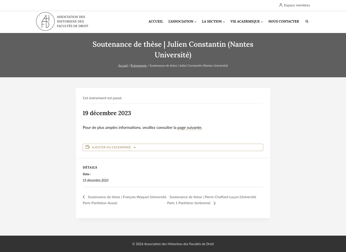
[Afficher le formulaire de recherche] (307, 21)
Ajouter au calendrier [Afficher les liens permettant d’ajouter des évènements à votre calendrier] (111, 147)
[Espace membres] (294, 5)
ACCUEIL (156, 21)
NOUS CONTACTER (283, 21)
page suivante (189, 127)
